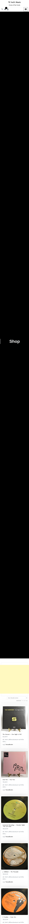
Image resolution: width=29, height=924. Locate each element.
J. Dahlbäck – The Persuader (10, 838)
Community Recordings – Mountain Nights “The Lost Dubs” (14, 800)
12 (22, 700)
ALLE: (27, 700)
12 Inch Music (14, 2)
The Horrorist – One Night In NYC (12, 726)
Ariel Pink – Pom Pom (9, 763)
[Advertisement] (14, 679)
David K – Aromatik (8, 911)
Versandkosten (9, 736)
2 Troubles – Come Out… (10, 875)
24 (24, 700)
